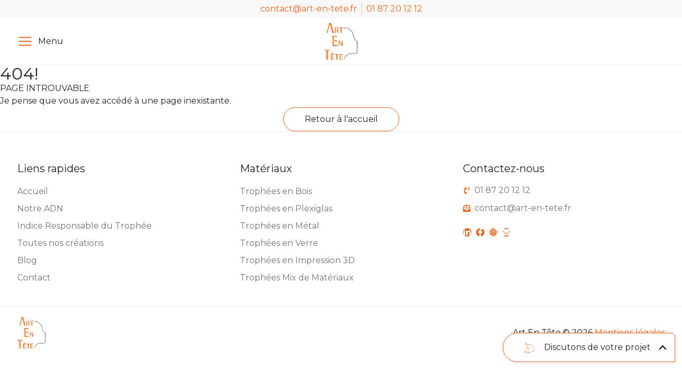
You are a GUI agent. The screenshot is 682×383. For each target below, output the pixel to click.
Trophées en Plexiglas (286, 208)
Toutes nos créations (60, 243)
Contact (34, 278)
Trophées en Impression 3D (297, 260)
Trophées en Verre (279, 243)
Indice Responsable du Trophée (84, 226)
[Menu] (25, 41)
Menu (50, 41)
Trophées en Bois (276, 191)
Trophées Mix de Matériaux (297, 278)
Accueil (32, 191)
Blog (27, 260)
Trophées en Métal (279, 226)
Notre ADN (40, 208)
